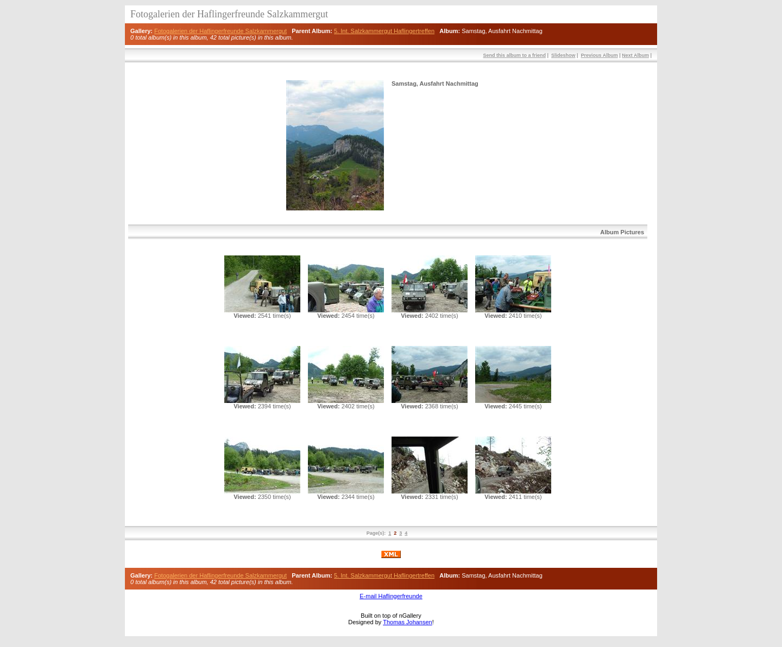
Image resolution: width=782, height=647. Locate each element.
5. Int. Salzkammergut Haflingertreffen (384, 31)
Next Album (635, 55)
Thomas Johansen (407, 622)
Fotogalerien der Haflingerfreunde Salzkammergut (220, 31)
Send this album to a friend (514, 55)
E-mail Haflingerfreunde (391, 596)
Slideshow (563, 55)
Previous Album (599, 55)
